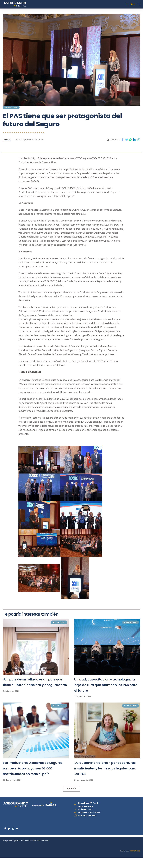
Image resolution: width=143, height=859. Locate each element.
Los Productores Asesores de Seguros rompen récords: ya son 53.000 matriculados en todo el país (32, 768)
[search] (127, 4)
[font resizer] (132, 4)
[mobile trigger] (137, 4)
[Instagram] (13, 829)
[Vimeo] (17, 829)
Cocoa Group (135, 851)
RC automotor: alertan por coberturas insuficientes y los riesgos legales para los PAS (105, 768)
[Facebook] (5, 829)
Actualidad (11, 107)
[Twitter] (9, 829)
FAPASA (7, 139)
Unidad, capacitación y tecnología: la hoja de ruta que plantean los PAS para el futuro (106, 685)
